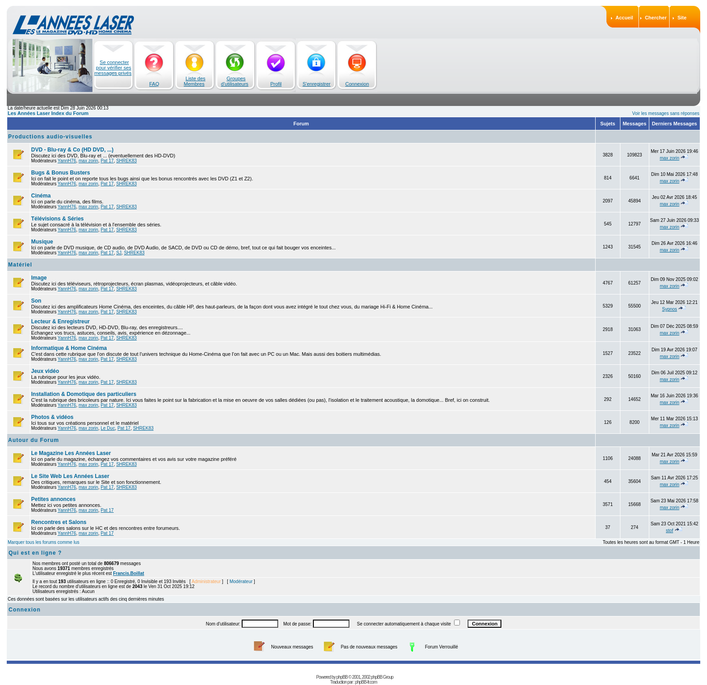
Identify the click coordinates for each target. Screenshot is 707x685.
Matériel (20, 265)
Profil (275, 84)
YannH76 (67, 160)
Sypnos (669, 309)
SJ (119, 252)
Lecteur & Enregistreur (60, 321)
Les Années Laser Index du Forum (48, 113)
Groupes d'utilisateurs (234, 81)
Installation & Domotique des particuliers (83, 394)
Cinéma (40, 196)
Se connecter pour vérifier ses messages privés (113, 68)
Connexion (357, 84)
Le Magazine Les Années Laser (71, 453)
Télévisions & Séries (57, 219)
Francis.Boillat (128, 573)
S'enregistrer (317, 84)
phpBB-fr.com (366, 676)
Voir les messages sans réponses (665, 113)
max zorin (88, 160)
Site (681, 17)
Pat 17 (107, 160)
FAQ (154, 84)
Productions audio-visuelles (50, 136)
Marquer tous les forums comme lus (43, 542)
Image (39, 278)
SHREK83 (126, 160)
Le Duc (108, 428)
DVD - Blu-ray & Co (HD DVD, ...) (72, 150)
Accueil (624, 17)
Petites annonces (53, 499)
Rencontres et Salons (59, 522)
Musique (42, 242)
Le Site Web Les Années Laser (70, 476)
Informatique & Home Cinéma (69, 348)
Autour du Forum (33, 440)
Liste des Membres (195, 81)
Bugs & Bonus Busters (60, 173)
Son (36, 301)
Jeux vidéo (45, 371)
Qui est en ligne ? (35, 553)
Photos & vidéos (52, 417)
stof (669, 530)
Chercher (655, 17)
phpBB (342, 671)
